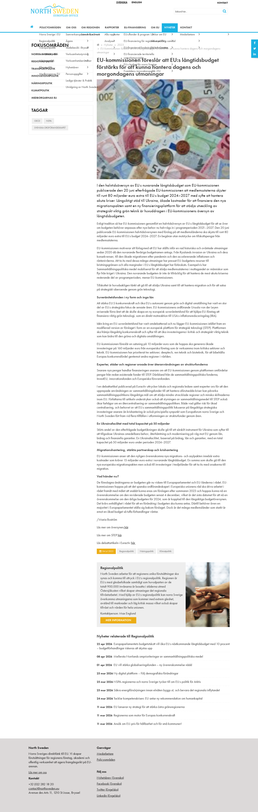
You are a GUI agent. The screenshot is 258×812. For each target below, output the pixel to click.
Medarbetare (105, 754)
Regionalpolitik (126, 551)
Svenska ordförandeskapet (50, 127)
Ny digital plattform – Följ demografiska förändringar (137, 673)
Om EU (155, 27)
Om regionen (90, 27)
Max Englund (127, 613)
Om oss (71, 27)
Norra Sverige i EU (44, 54)
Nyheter (169, 27)
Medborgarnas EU (44, 98)
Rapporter (112, 27)
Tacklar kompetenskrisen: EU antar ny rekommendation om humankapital (150, 698)
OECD (37, 120)
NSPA (49, 120)
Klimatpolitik (165, 551)
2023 (120, 45)
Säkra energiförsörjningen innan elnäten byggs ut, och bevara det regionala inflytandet (158, 690)
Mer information (118, 620)
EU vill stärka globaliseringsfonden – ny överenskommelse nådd (144, 665)
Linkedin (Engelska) (108, 796)
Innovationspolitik (45, 76)
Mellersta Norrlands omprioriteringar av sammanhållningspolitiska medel (150, 656)
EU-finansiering (135, 27)
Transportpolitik (43, 69)
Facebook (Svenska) (109, 784)
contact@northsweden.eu (44, 788)
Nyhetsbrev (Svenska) (110, 778)
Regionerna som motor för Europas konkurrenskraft (136, 715)
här (126, 527)
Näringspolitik (147, 551)
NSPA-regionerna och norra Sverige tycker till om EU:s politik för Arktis (149, 682)
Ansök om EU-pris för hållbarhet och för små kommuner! (139, 724)
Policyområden (50, 27)
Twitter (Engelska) (107, 789)
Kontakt (222, 2)
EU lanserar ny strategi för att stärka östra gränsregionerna (141, 707)
